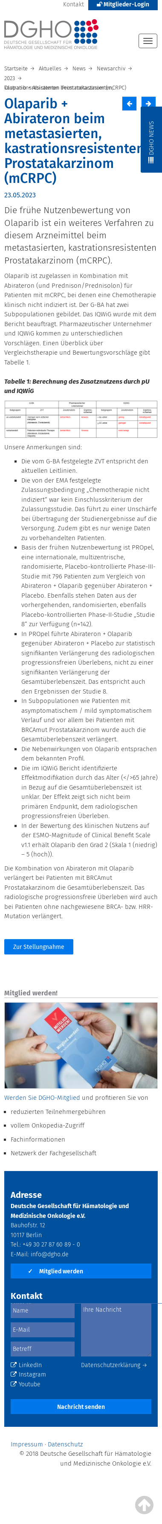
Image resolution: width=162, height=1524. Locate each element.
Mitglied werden (55, 1271)
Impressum (27, 1444)
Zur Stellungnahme (38, 947)
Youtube (25, 1384)
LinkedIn (26, 1365)
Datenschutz (65, 1444)
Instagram (28, 1374)
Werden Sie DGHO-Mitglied (42, 1098)
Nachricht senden (81, 1407)
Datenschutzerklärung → (114, 1365)
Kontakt (73, 4)
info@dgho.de (50, 1254)
